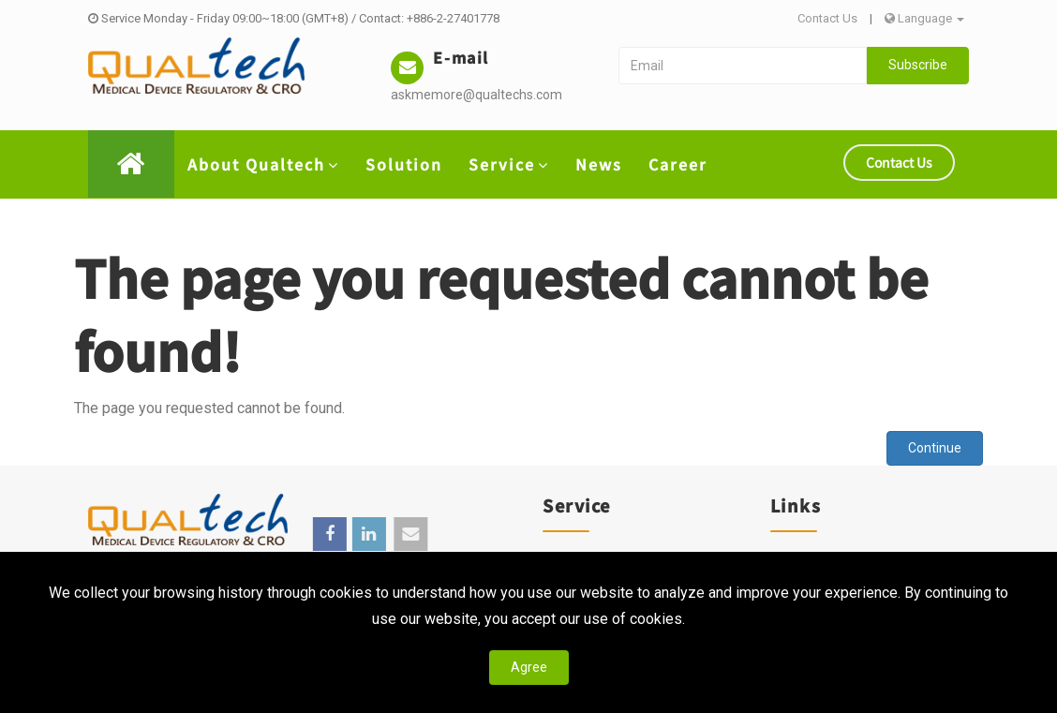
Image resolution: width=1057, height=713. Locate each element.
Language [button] (924, 18)
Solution (403, 164)
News (598, 164)
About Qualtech (263, 164)
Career (677, 164)
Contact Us (827, 18)
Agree (529, 667)
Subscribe (917, 64)
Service (509, 164)
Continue (934, 447)
